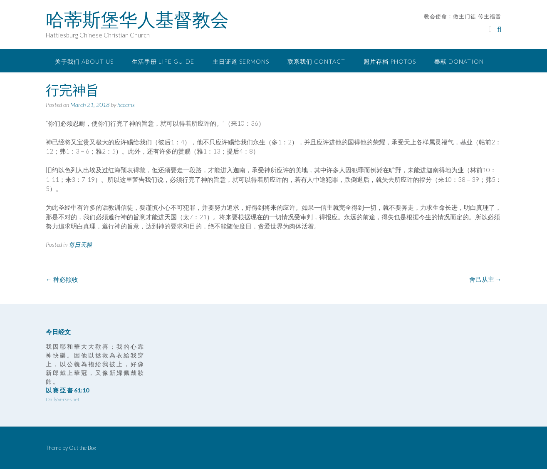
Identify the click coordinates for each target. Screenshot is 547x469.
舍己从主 (485, 279)
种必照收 (62, 279)
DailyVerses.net (62, 399)
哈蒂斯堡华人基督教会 (137, 19)
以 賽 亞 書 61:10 (67, 390)
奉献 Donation (459, 61)
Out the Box (82, 447)
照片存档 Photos (390, 61)
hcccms (126, 104)
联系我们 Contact (316, 61)
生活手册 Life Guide (163, 61)
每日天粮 (80, 244)
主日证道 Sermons (241, 61)
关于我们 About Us (84, 61)
